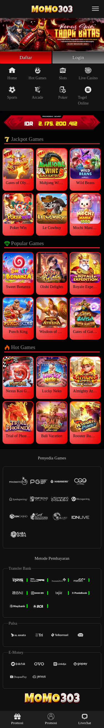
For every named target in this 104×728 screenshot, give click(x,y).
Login (78, 57)
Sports (12, 93)
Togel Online (85, 96)
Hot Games (37, 74)
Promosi (17, 719)
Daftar (25, 57)
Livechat (84, 719)
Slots (63, 74)
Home (12, 74)
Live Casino (88, 74)
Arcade (37, 93)
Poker (62, 93)
